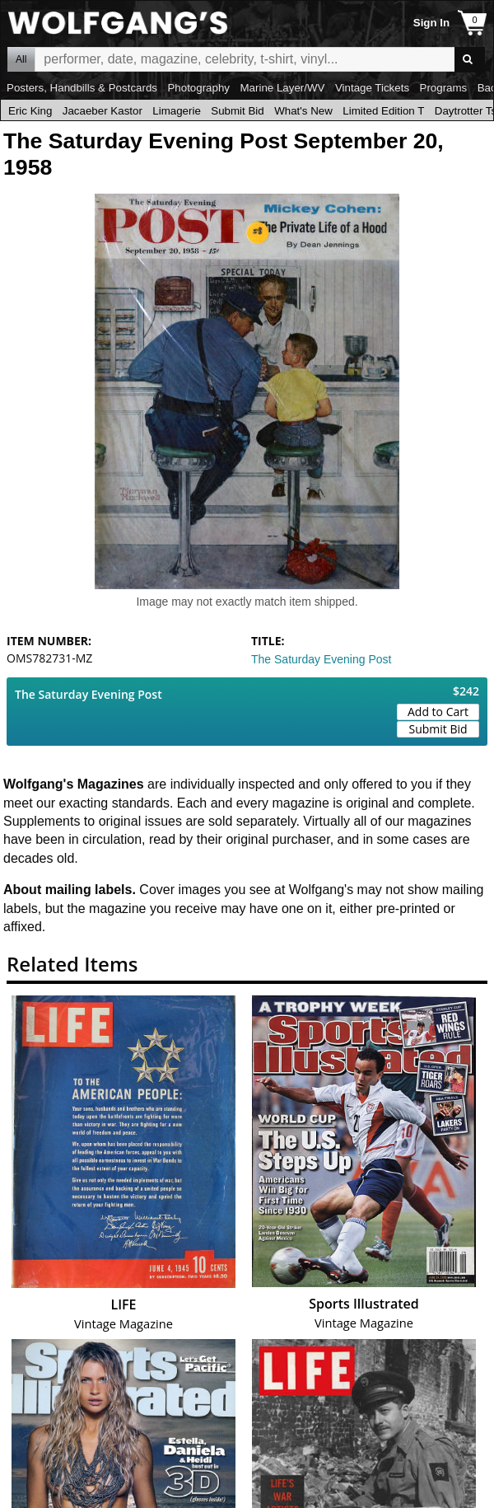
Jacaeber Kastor (102, 111)
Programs (444, 88)
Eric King (30, 111)
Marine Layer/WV (282, 88)
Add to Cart (438, 711)
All (21, 59)
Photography (198, 88)
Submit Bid (237, 111)
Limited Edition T (383, 111)
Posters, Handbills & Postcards (82, 88)
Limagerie (176, 111)
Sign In (431, 22)
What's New (303, 111)
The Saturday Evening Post (321, 659)
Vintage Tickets (372, 88)
